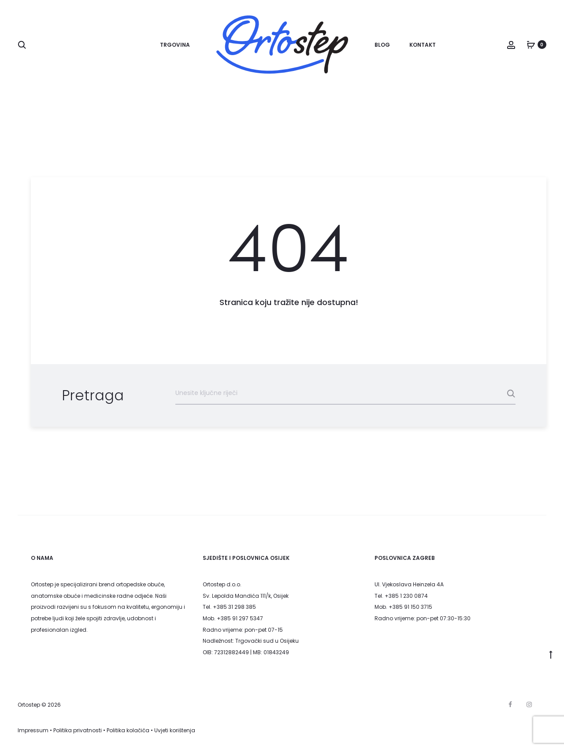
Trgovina (175, 44)
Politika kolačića (128, 730)
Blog (382, 44)
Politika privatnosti (77, 730)
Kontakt (422, 44)
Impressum (33, 730)
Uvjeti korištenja (174, 730)
